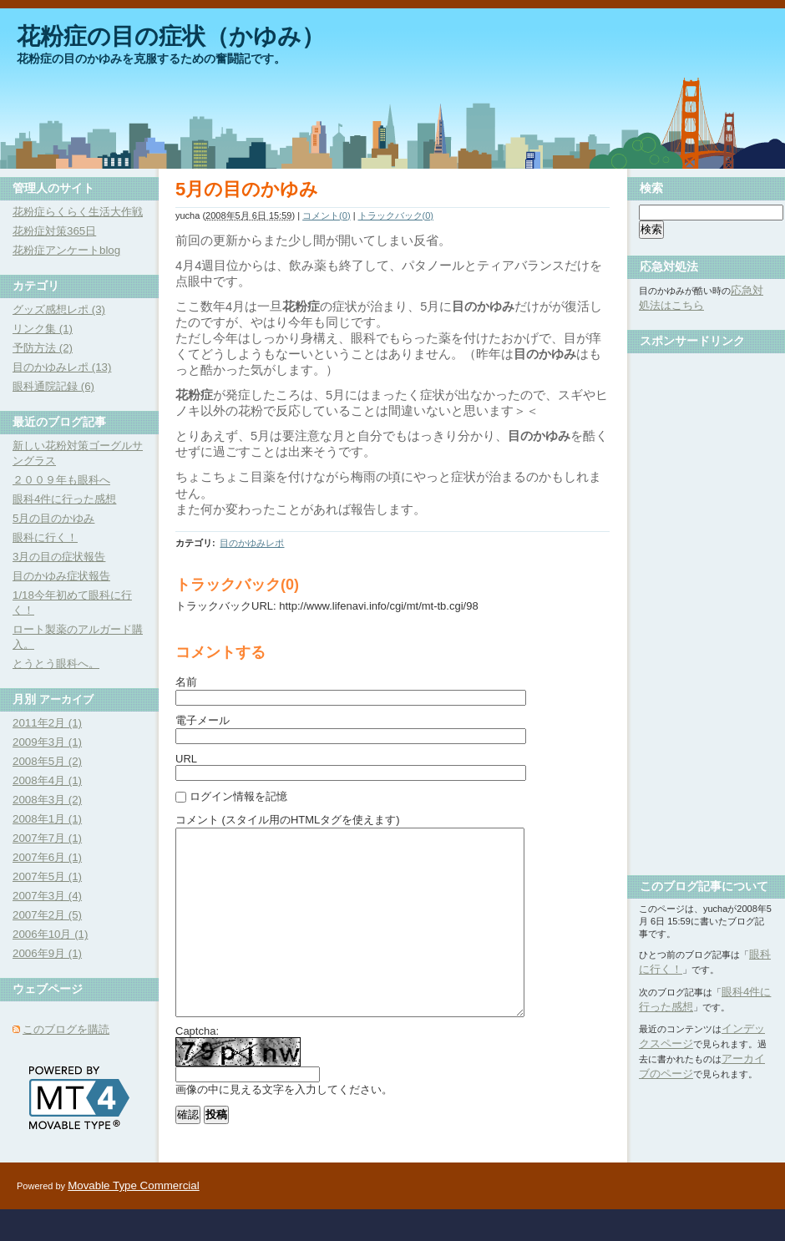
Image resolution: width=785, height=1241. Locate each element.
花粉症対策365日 (54, 231)
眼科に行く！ (45, 537)
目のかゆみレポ (252, 543)
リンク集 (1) (43, 328)
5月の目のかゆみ (53, 518)
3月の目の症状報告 (59, 556)
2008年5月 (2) (47, 761)
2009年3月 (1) (47, 742)
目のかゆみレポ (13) (62, 367)
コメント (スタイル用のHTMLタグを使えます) (287, 819)
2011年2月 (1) (47, 723)
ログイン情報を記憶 (238, 796)
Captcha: (197, 1068)
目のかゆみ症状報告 (61, 576)
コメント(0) (326, 215)
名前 (186, 682)
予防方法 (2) (43, 348)
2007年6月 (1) (47, 857)
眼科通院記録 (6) (53, 386)
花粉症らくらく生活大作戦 (78, 211)
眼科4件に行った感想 (64, 499)
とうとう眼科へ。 (56, 663)
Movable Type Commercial (134, 1218)
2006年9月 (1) (47, 953)
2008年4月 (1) (47, 780)
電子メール (202, 720)
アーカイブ (66, 699)
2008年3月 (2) (47, 799)
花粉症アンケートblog (66, 250)
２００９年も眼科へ (61, 480)
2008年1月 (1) (47, 819)
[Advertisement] (706, 608)
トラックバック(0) (395, 215)
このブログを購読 (66, 1029)
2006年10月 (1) (50, 934)
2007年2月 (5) (47, 915)
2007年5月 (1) (47, 876)
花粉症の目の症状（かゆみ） (171, 36)
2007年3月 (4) (47, 895)
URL (186, 758)
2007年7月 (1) (47, 838)
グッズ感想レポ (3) (59, 309)
